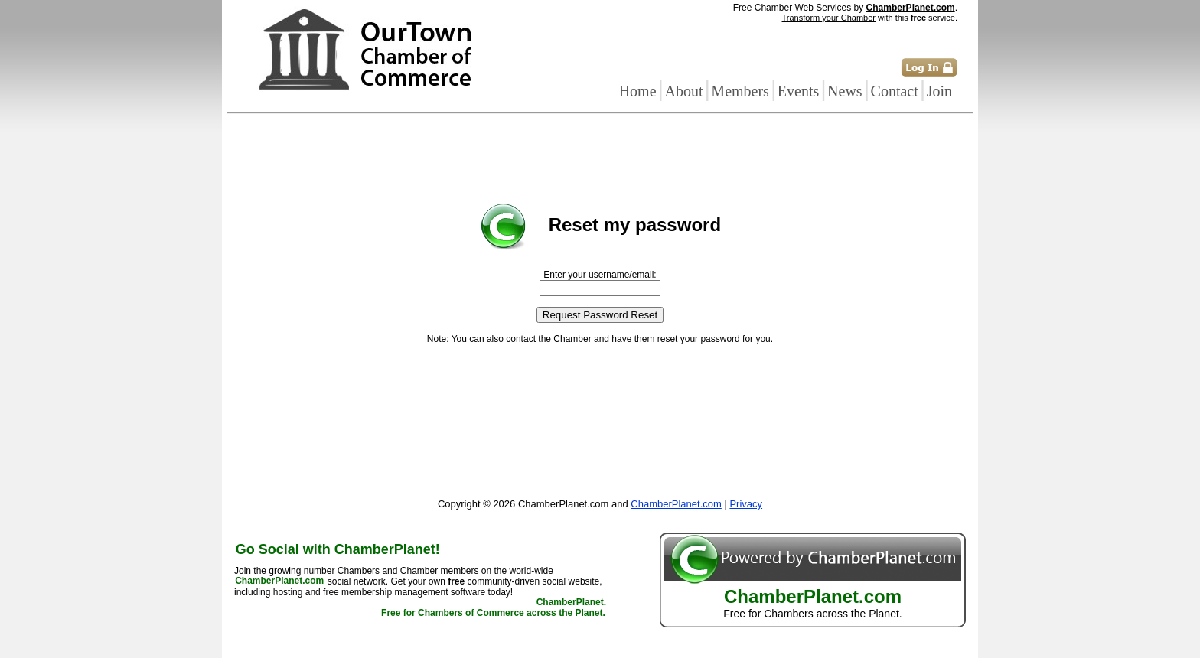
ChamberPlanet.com (910, 7)
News (844, 91)
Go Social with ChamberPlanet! (338, 549)
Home (638, 91)
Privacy (745, 504)
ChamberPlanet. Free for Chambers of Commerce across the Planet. (493, 608)
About (683, 91)
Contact (894, 91)
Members (740, 91)
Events (798, 91)
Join (939, 91)
